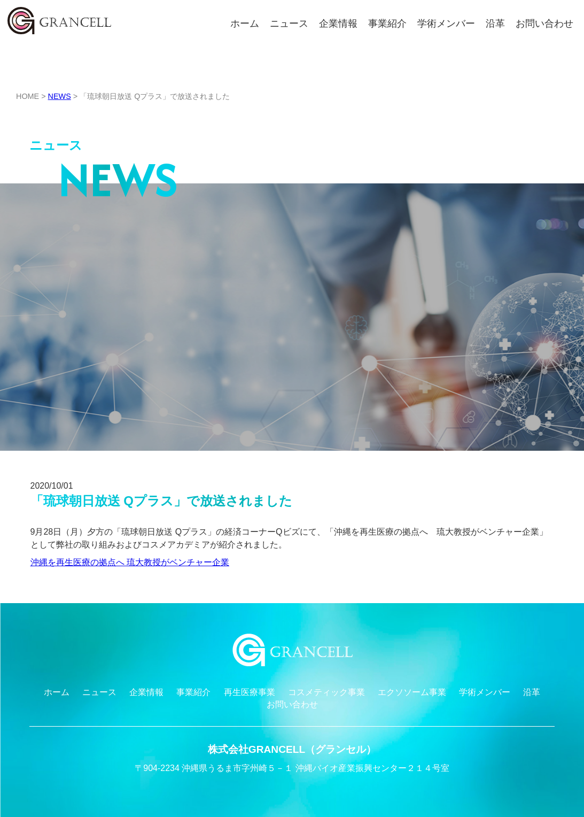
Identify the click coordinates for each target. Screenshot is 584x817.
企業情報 (338, 23)
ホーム (244, 23)
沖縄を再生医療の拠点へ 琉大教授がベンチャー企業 (129, 562)
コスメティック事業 (326, 692)
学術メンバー (446, 23)
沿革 (495, 23)
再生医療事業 (249, 692)
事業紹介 (387, 23)
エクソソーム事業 (412, 692)
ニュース (289, 23)
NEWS (59, 96)
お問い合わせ (544, 23)
